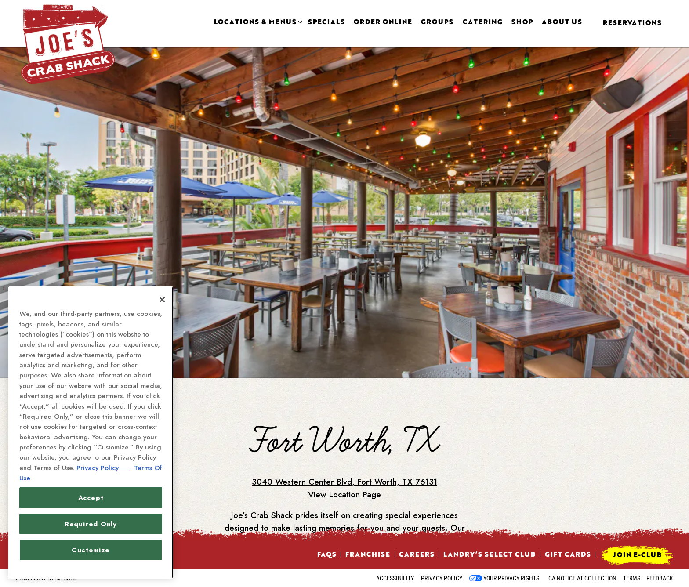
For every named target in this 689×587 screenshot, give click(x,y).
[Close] (162, 299)
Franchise (367, 554)
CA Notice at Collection (582, 578)
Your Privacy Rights (511, 578)
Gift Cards (568, 554)
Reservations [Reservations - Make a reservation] (632, 22)
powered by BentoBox (46, 578)
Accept (91, 498)
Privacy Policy (441, 578)
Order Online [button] (383, 22)
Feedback (659, 578)
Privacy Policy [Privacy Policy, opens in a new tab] (103, 468)
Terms (631, 578)
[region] (90, 432)
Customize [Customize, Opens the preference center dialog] (90, 550)
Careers (417, 554)
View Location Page (344, 460)
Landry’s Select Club (489, 554)
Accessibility (395, 578)
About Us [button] (562, 22)
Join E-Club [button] (637, 554)
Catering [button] (483, 22)
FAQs (327, 554)
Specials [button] (326, 22)
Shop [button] (522, 22)
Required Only (91, 524)
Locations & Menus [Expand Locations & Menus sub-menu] (257, 22)
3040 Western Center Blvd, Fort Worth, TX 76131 (344, 447)
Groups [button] (437, 22)
